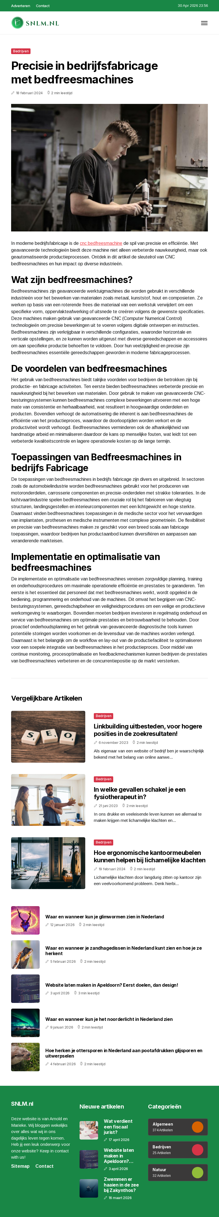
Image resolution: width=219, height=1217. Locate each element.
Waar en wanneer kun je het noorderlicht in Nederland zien (109, 1019)
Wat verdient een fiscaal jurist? (118, 1127)
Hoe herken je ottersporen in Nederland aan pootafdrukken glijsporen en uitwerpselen (123, 1053)
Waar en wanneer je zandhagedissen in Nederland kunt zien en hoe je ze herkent (123, 950)
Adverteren (20, 5)
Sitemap (20, 1166)
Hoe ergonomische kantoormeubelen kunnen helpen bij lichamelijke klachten (150, 856)
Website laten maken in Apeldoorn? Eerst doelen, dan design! (111, 985)
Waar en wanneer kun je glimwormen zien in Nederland (104, 917)
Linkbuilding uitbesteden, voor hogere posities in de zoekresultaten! (148, 730)
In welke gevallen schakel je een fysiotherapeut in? (139, 793)
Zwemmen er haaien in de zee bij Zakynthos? (121, 1185)
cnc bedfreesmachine (101, 243)
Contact (43, 5)
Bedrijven (21, 51)
